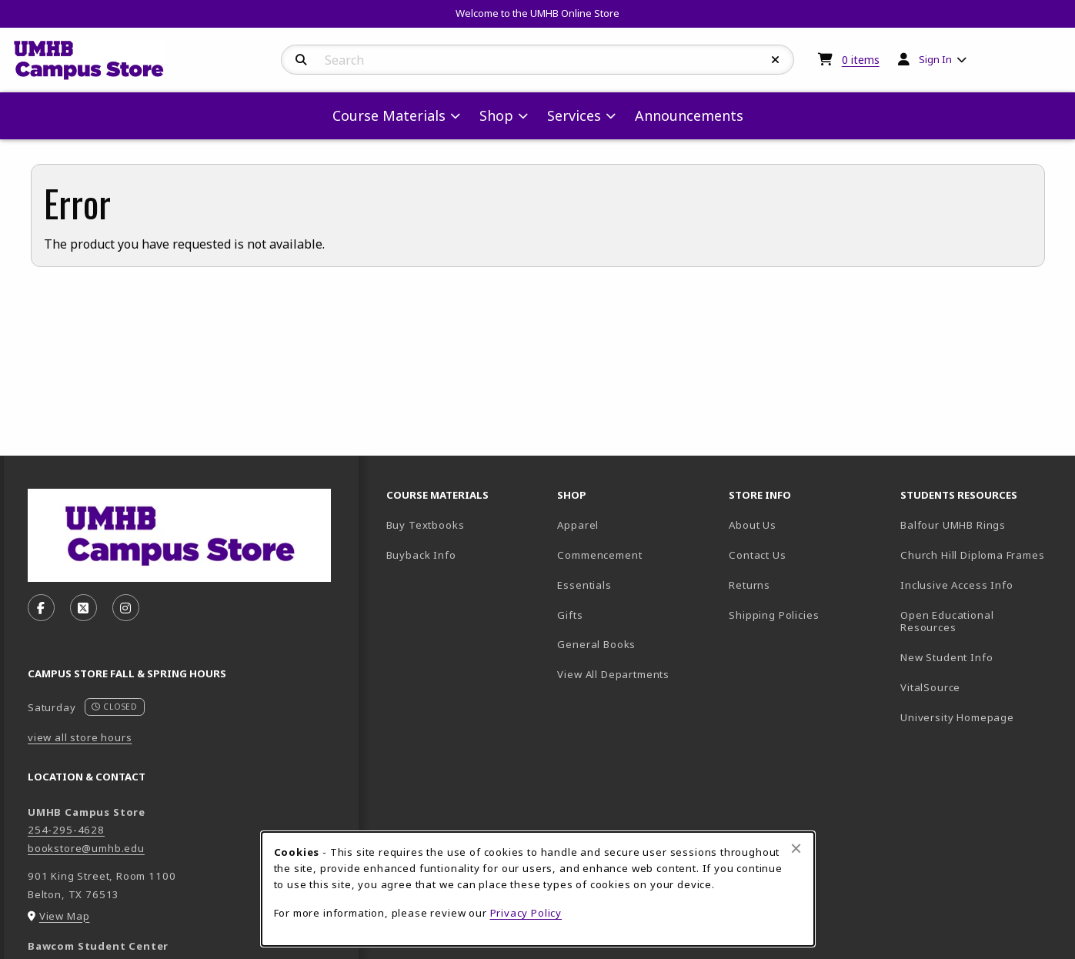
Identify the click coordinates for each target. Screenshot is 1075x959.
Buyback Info (421, 555)
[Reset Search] (776, 60)
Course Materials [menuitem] (389, 115)
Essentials (584, 585)
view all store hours (80, 737)
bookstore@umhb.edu (86, 848)
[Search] (301, 60)
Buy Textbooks (425, 525)
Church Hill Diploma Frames (980, 554)
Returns (749, 585)
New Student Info (946, 657)
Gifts (570, 615)
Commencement (599, 555)
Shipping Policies (774, 615)
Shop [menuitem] (496, 115)
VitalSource (980, 687)
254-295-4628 (66, 830)
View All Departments (613, 674)
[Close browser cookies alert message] (796, 848)
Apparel (578, 525)
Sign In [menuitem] (935, 59)
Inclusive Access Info (956, 585)
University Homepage (980, 717)
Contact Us (757, 555)
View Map (64, 916)
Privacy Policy (526, 913)
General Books (596, 644)
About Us (752, 525)
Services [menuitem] (574, 115)
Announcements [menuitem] (689, 115)
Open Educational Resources (946, 621)
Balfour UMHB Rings (980, 524)
